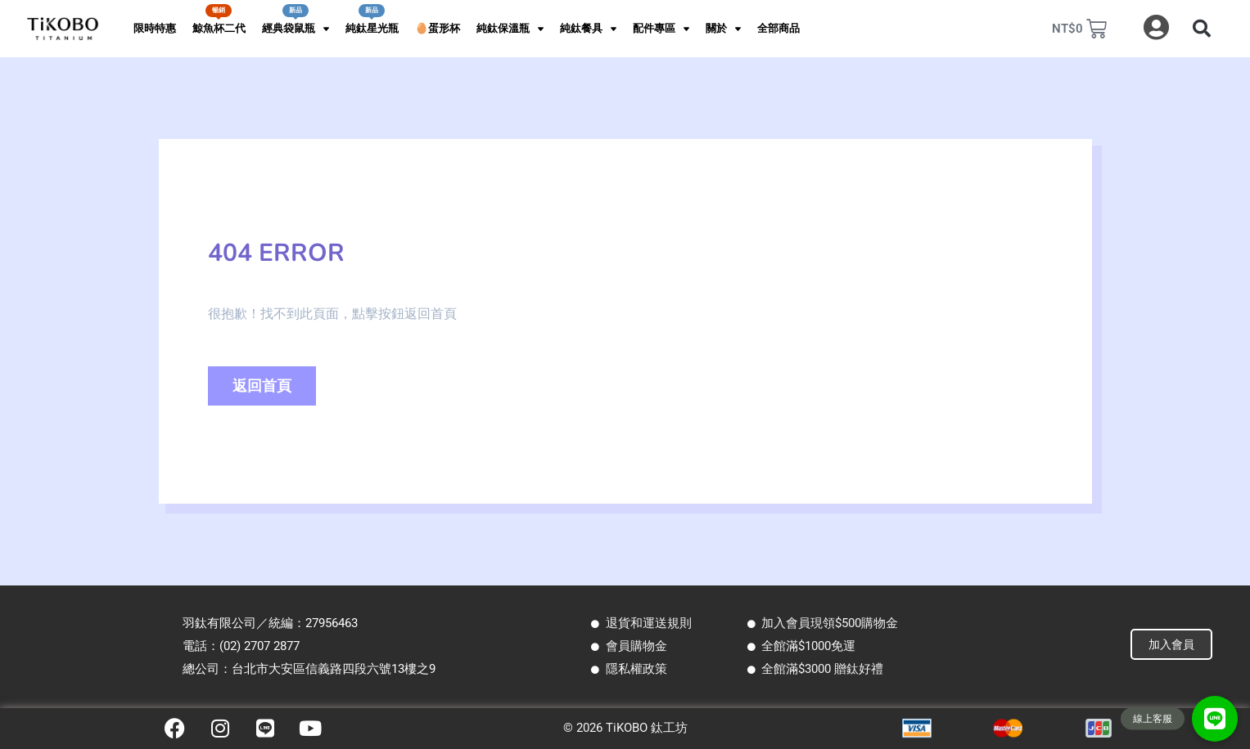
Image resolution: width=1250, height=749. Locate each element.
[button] (1201, 28)
